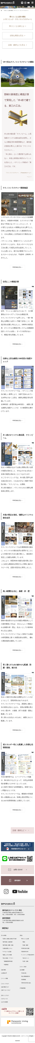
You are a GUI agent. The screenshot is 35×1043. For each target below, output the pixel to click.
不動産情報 (22, 988)
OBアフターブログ (6, 990)
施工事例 (4, 970)
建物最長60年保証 (8, 961)
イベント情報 (5, 978)
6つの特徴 (4, 935)
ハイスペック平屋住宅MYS (28, 954)
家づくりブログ (5, 995)
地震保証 (6, 964)
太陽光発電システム (7, 948)
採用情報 (24, 979)
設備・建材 (25, 945)
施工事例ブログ (5, 987)
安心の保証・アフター (8, 958)
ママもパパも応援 (7, 951)
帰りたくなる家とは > (17, 26)
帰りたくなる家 (25, 938)
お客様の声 (4, 973)
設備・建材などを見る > (17, 45)
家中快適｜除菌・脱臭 (8, 945)
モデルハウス (5, 998)
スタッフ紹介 (23, 966)
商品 (21, 935)
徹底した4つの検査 (7, 954)
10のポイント (26, 958)
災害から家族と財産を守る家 (9, 938)
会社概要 (22, 970)
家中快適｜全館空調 (7, 942)
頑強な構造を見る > (17, 36)
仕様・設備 (25, 961)
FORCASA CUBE (25, 948)
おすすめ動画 (5, 1002)
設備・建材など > (19, 830)
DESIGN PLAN (25, 951)
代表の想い (24, 973)
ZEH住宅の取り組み (26, 983)
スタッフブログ (5, 983)
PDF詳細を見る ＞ (17, 267)
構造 (24, 942)
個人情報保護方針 (26, 976)
